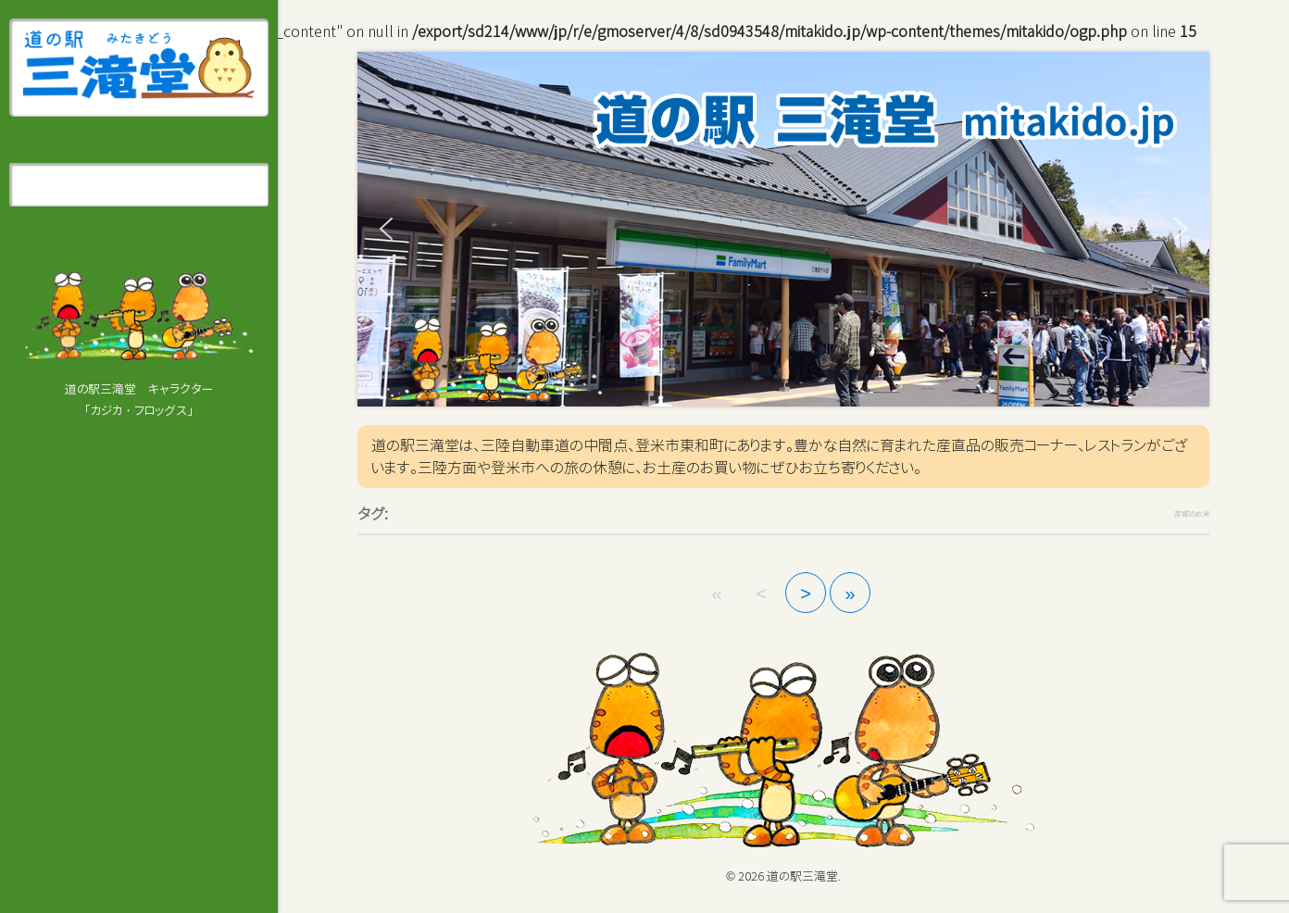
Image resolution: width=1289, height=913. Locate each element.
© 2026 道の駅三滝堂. (783, 876)
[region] (783, 229)
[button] (386, 229)
